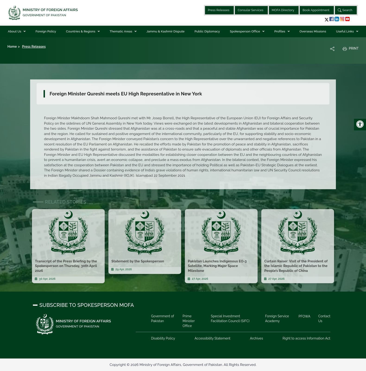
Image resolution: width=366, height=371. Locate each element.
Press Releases (218, 10)
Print (350, 49)
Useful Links (345, 31)
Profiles (280, 31)
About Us (15, 31)
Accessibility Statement (212, 338)
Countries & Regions (81, 31)
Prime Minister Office (189, 321)
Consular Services (250, 10)
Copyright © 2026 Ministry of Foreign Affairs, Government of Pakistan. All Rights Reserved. (183, 365)
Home (12, 46)
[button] (327, 19)
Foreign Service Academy (277, 318)
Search (345, 10)
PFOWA (304, 316)
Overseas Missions (313, 31)
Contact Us (324, 318)
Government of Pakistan (162, 318)
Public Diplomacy (207, 31)
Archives (256, 338)
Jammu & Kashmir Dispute (165, 31)
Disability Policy (163, 338)
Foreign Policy (45, 31)
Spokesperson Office (245, 31)
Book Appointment (316, 10)
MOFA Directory (283, 10)
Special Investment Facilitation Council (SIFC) (230, 318)
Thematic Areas (121, 31)
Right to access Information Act (306, 338)
